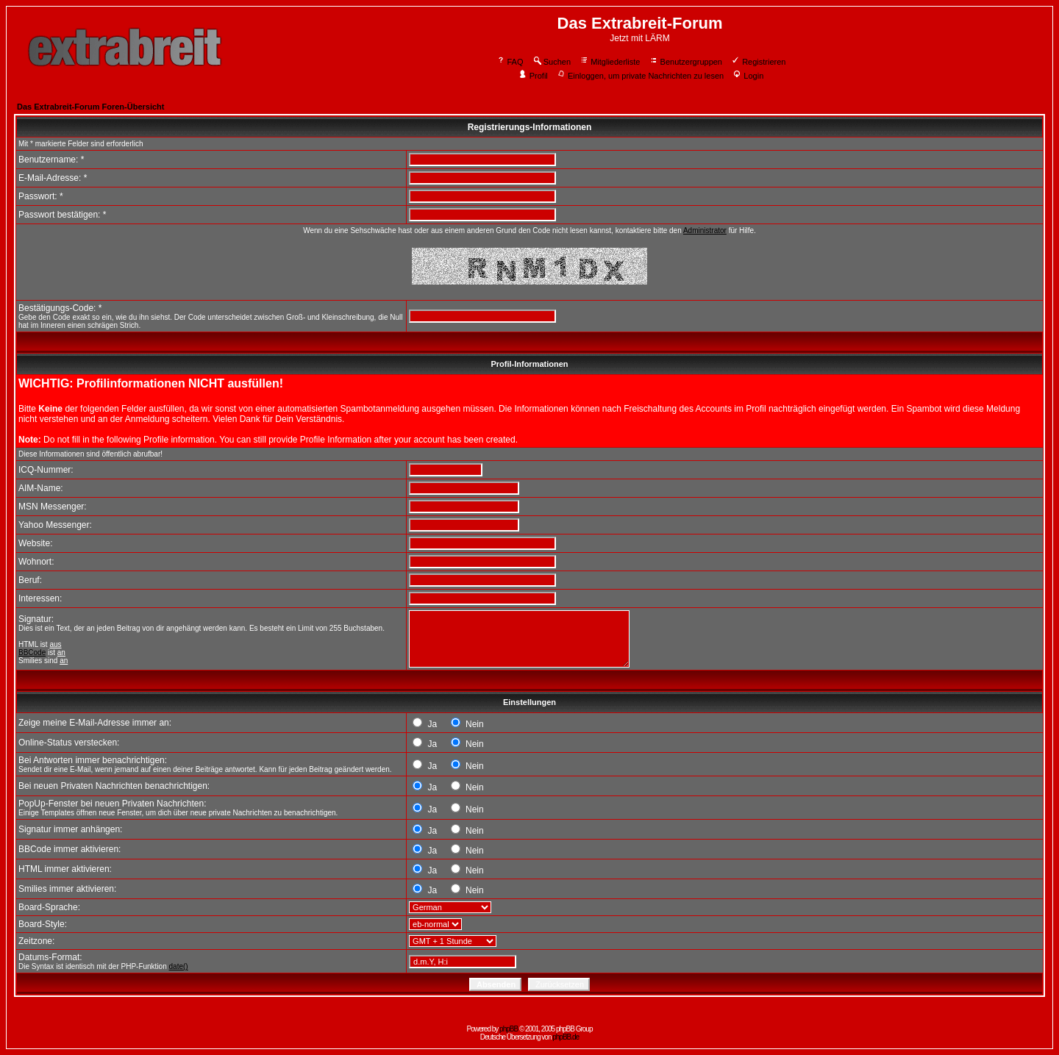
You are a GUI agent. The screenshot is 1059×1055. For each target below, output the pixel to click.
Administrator (705, 230)
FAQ (510, 61)
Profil (533, 75)
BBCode (32, 652)
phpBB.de (565, 1037)
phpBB (508, 1029)
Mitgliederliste (610, 61)
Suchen (551, 61)
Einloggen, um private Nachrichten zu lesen (640, 75)
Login (747, 75)
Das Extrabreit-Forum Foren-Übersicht (90, 106)
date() (178, 966)
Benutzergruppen (685, 61)
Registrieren (758, 61)
